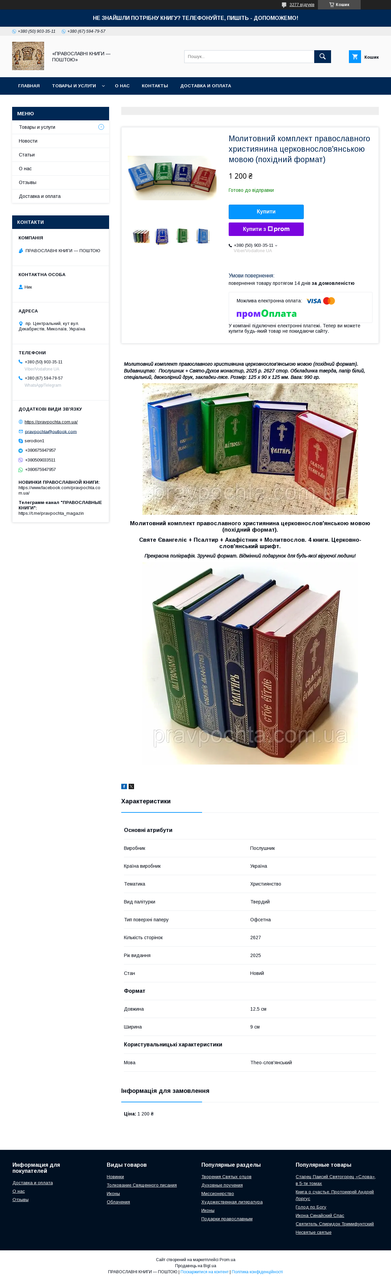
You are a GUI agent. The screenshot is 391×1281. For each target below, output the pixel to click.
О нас (122, 85)
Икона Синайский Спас (320, 1215)
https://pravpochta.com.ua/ (51, 421)
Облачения (118, 1201)
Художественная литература (232, 1201)
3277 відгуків (302, 4)
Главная (29, 85)
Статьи (27, 154)
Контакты (155, 85)
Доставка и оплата (205, 85)
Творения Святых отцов (226, 1176)
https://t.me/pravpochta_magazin (51, 513)
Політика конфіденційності (257, 1272)
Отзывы (27, 182)
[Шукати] (322, 56)
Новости (28, 141)
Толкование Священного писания (142, 1185)
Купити (266, 211)
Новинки (115, 1176)
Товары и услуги (74, 85)
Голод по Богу (311, 1207)
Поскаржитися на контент (205, 1272)
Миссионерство (217, 1193)
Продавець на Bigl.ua (195, 1265)
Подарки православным (227, 1218)
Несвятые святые (313, 1232)
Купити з (266, 229)
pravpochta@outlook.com (51, 431)
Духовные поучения (222, 1185)
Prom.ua (227, 1259)
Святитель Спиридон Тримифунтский (335, 1223)
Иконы (113, 1193)
